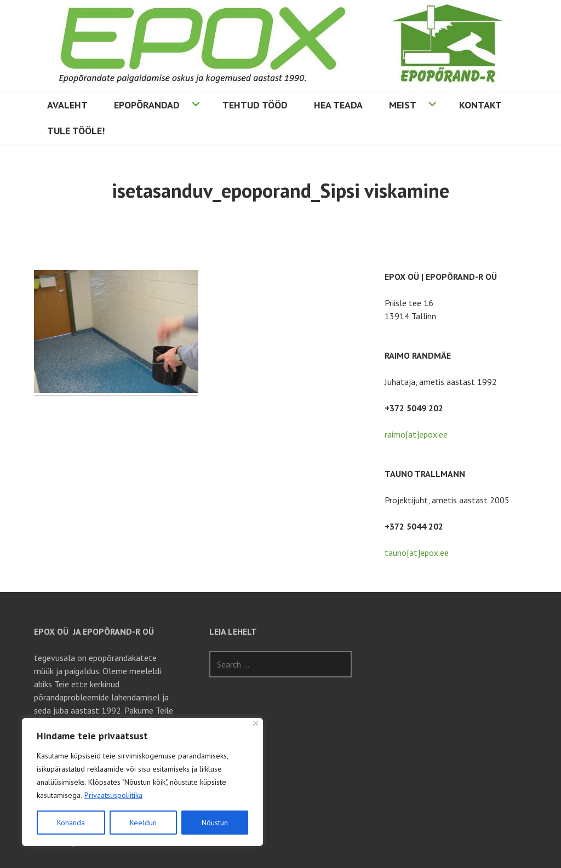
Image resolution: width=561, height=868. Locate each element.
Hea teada (338, 105)
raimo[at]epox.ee (416, 434)
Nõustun (215, 822)
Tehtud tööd (255, 105)
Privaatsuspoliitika (113, 795)
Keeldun (143, 822)
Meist (402, 105)
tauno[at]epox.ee (417, 552)
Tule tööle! (76, 130)
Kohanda (71, 822)
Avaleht (67, 105)
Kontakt (480, 105)
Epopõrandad (147, 105)
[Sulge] (255, 723)
